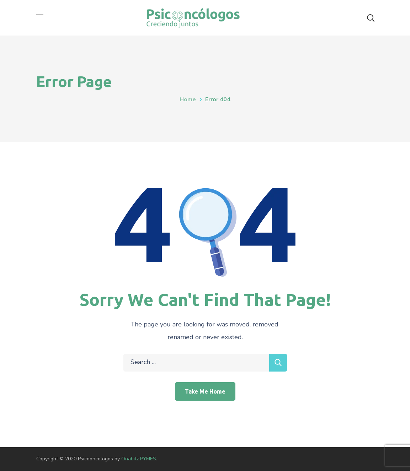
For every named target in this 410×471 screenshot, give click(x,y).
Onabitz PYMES (138, 458)
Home (188, 99)
